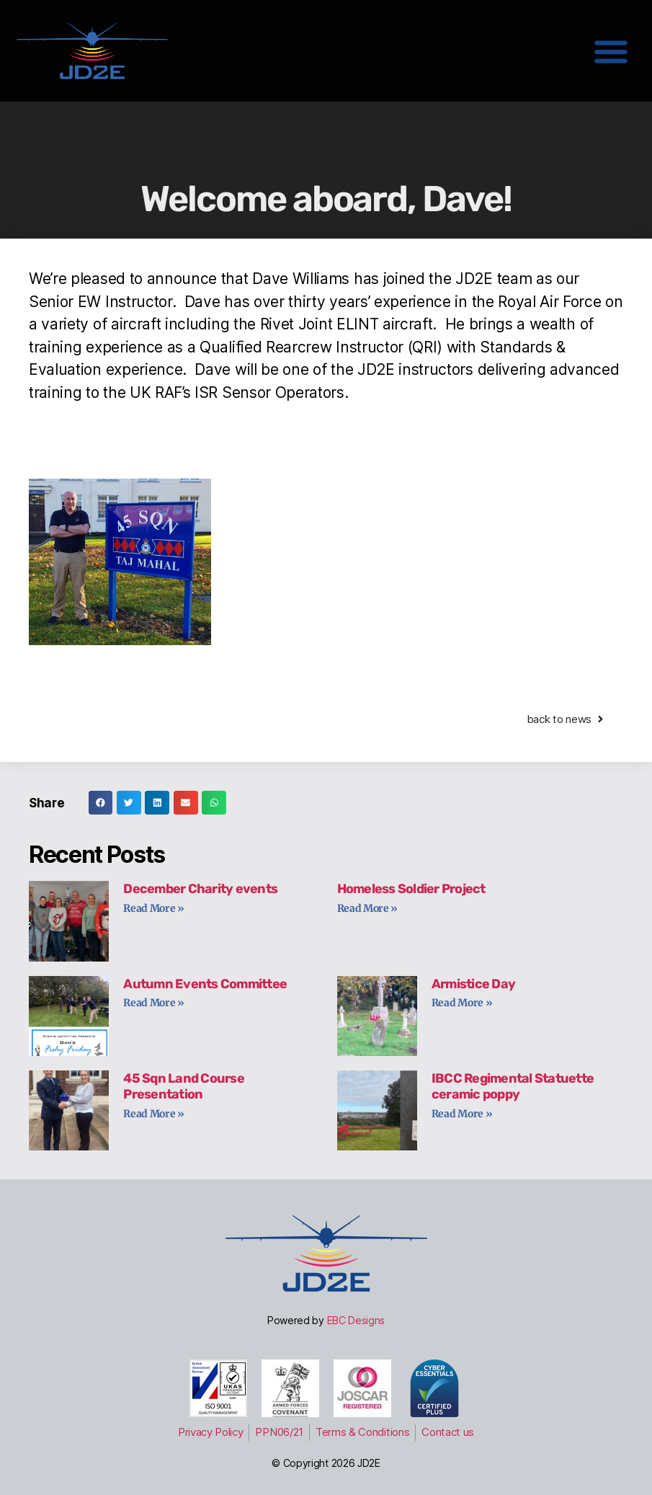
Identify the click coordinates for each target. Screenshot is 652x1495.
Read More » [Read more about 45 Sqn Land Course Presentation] (153, 1113)
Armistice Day (473, 984)
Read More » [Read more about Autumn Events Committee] (153, 1002)
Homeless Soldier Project (411, 889)
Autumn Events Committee (205, 984)
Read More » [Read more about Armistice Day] (462, 1002)
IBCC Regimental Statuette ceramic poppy (513, 1086)
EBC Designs (356, 1320)
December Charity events (200, 889)
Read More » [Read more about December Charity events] (153, 908)
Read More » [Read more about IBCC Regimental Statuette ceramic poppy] (462, 1113)
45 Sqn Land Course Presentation (183, 1086)
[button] (611, 51)
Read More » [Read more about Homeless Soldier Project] (367, 908)
